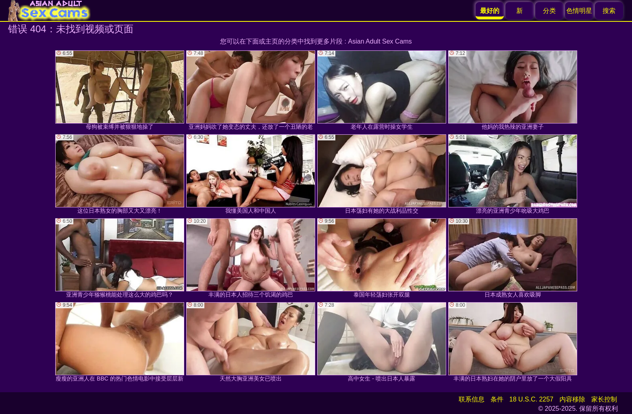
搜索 (609, 10)
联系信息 (471, 399)
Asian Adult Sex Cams (380, 41)
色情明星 (579, 10)
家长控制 (604, 399)
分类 (549, 10)
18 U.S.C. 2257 (531, 399)
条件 (497, 399)
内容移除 (572, 399)
